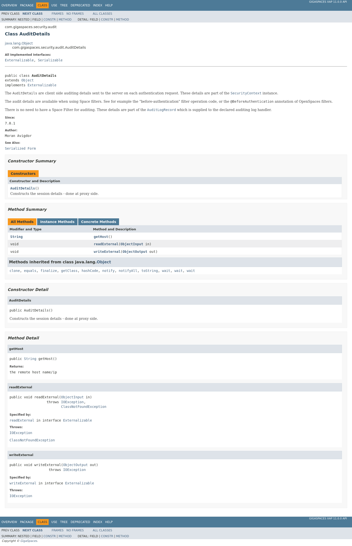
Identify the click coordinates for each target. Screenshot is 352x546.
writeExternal (107, 252)
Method (65, 19)
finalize (48, 271)
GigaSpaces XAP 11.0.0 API (328, 1)
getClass (69, 271)
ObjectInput (132, 244)
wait (166, 271)
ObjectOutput (135, 252)
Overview (9, 5)
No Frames (75, 13)
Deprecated (80, 5)
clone (15, 271)
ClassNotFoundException (83, 407)
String (16, 237)
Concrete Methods (98, 222)
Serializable (50, 60)
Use (54, 5)
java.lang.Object (19, 43)
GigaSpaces (28, 541)
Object (27, 80)
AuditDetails (22, 188)
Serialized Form (20, 148)
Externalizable (19, 60)
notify (108, 271)
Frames (58, 13)
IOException (72, 402)
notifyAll (128, 271)
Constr (50, 19)
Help (109, 5)
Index (97, 5)
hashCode (90, 271)
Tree (64, 5)
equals (30, 271)
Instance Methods (57, 222)
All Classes (102, 13)
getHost (101, 237)
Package (26, 5)
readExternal (106, 244)
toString (150, 271)
